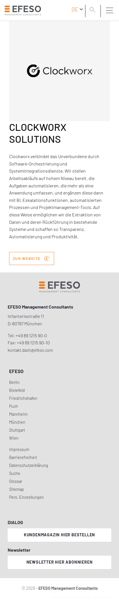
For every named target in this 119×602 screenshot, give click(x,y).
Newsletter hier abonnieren (59, 562)
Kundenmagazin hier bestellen (59, 534)
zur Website (31, 258)
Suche (14, 473)
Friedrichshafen (23, 398)
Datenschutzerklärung (28, 465)
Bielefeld (17, 390)
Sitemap (16, 489)
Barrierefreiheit (23, 457)
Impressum (19, 449)
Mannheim (18, 414)
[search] (93, 10)
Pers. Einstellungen (26, 497)
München (17, 422)
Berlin (14, 382)
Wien (14, 438)
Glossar (15, 481)
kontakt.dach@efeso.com (30, 350)
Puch (13, 406)
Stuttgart (17, 430)
